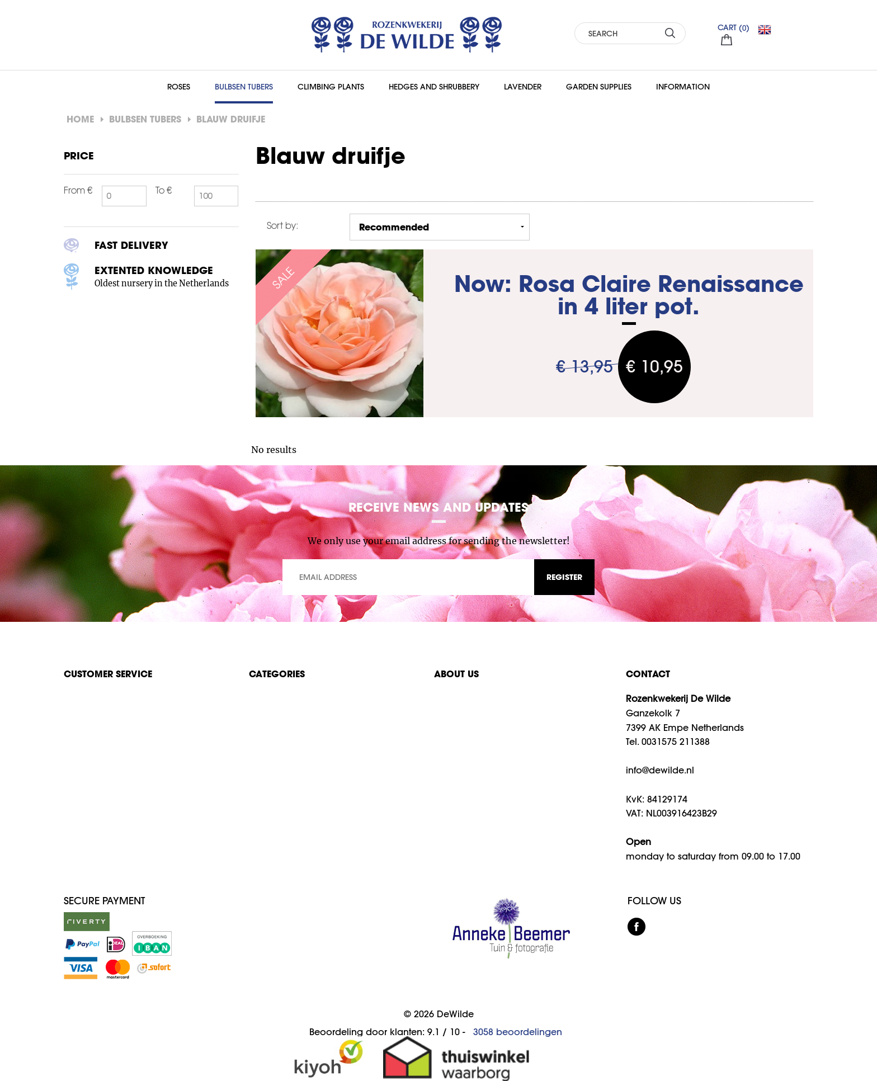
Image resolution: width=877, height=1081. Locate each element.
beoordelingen (517, 1031)
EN (769, 30)
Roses (178, 87)
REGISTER (564, 577)
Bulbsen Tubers (244, 87)
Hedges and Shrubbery (434, 87)
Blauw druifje (230, 119)
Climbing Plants (331, 87)
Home (80, 119)
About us (456, 673)
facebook (636, 927)
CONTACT (648, 673)
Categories (277, 673)
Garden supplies (598, 87)
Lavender (522, 87)
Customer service (108, 673)
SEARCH (670, 32)
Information (683, 87)
